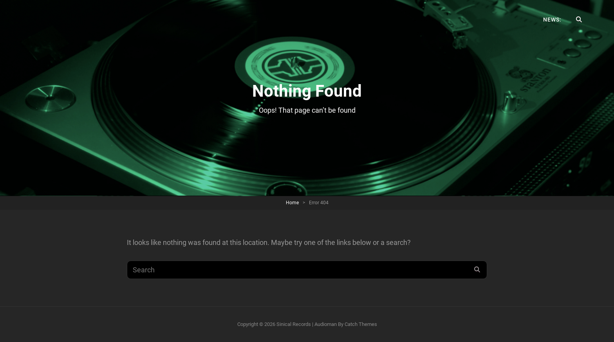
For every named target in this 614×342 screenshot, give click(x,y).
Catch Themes (361, 324)
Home (292, 202)
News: (552, 19)
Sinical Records (293, 324)
